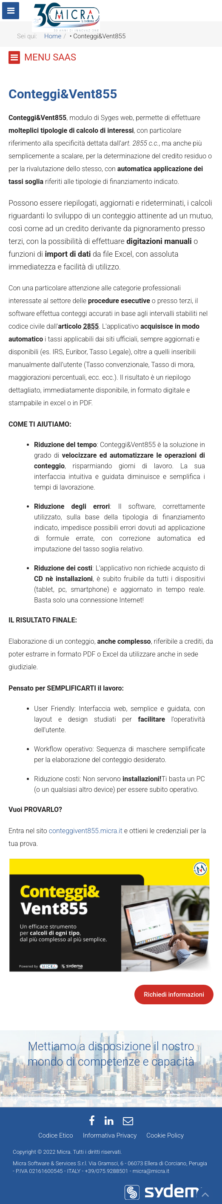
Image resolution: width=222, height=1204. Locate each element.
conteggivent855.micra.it (85, 831)
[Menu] (10, 10)
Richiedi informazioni (174, 994)
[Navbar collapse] (217, 5)
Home (52, 36)
